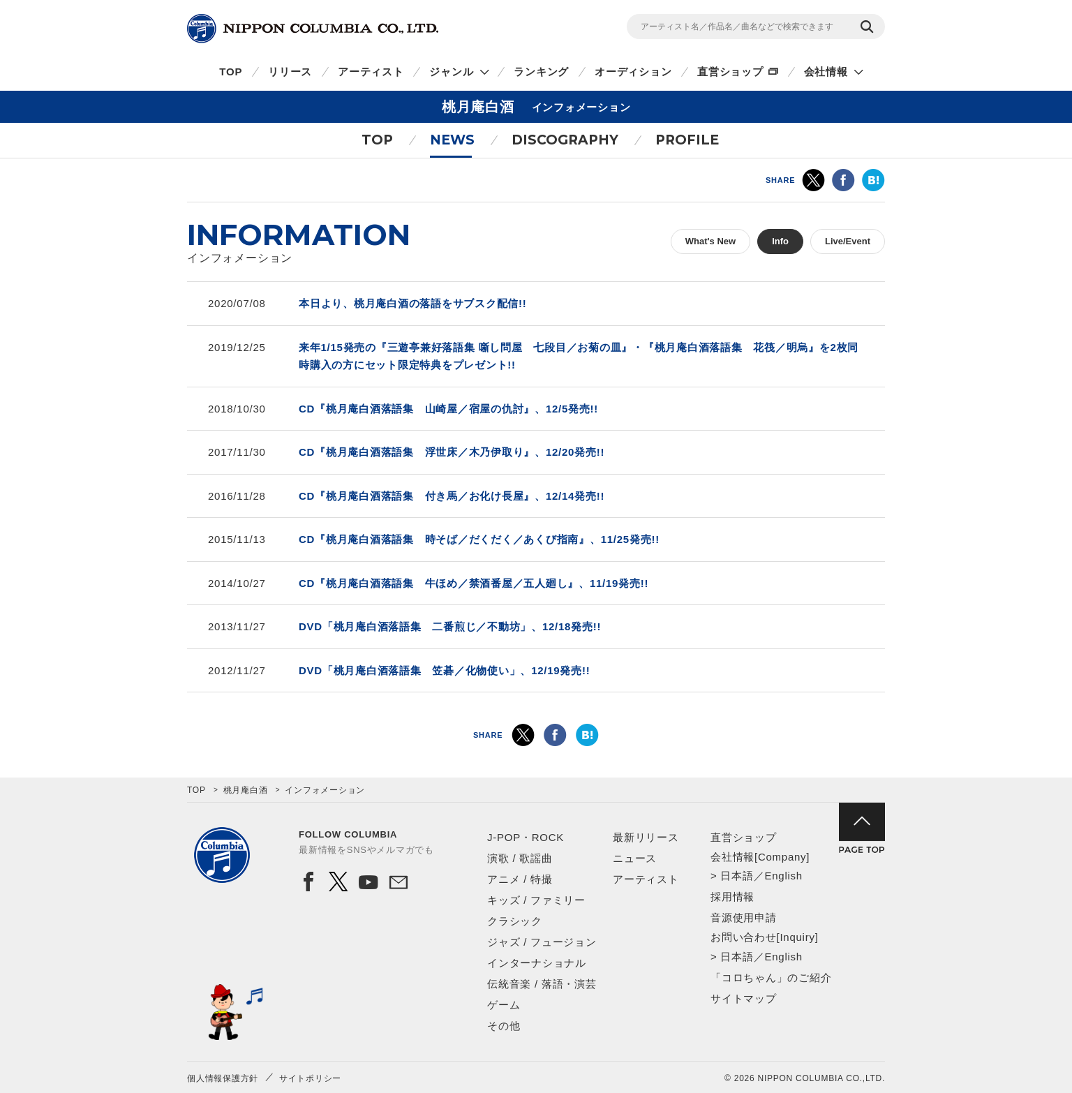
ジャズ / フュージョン (542, 942)
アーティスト (371, 71)
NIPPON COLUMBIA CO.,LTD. (312, 28)
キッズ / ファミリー (536, 900)
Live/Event (847, 241)
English (783, 876)
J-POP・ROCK (525, 837)
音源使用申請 (743, 917)
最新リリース (646, 837)
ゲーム (503, 1005)
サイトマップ (743, 998)
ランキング (541, 71)
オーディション (633, 71)
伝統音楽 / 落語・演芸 (542, 984)
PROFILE (687, 140)
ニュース (635, 858)
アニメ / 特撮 (520, 879)
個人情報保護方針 (222, 1078)
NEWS (452, 140)
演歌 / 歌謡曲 (520, 858)
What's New (710, 241)
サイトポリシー (310, 1078)
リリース (290, 71)
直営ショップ (730, 71)
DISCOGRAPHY (565, 140)
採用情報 (732, 896)
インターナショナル (536, 963)
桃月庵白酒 (245, 790)
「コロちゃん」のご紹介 (770, 977)
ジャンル (451, 71)
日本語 (736, 876)
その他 (503, 1026)
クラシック (514, 921)
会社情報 (826, 71)
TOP (230, 71)
